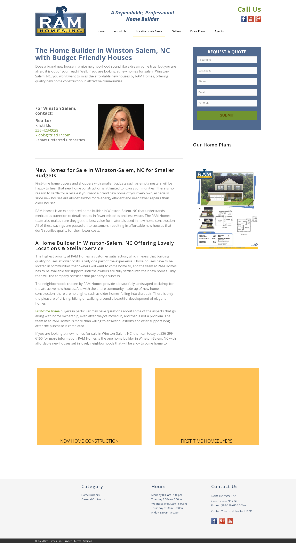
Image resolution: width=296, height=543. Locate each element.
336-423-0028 (46, 130)
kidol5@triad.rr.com (52, 135)
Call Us (249, 9)
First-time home (48, 311)
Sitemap (87, 540)
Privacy (68, 540)
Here (248, 511)
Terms (77, 540)
